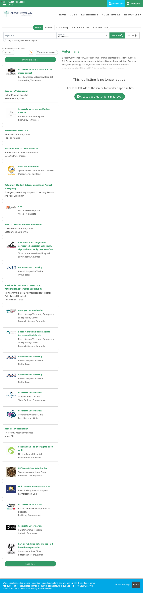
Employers (133, 3)
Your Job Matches (80, 27)
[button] (132, 35)
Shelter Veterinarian (28, 166)
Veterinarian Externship (30, 267)
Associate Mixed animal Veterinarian (23, 224)
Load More (30, 563)
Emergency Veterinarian (30, 310)
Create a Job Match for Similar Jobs (100, 96)
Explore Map (62, 27)
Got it (136, 584)
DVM (20, 206)
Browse (48, 27)
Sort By (8, 52)
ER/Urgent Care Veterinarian (32, 468)
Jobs (73, 14)
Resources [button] (131, 14)
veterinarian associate (16, 130)
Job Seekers (116, 3)
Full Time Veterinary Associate (34, 486)
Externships (89, 14)
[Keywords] (29, 35)
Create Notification (46, 52)
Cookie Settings (122, 584)
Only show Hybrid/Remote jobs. (22, 40)
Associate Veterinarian (16, 90)
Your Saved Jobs (100, 27)
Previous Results (30, 59)
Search (38, 27)
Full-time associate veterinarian (21, 148)
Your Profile (111, 14)
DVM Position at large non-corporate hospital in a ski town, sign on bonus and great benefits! (35, 246)
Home (62, 14)
